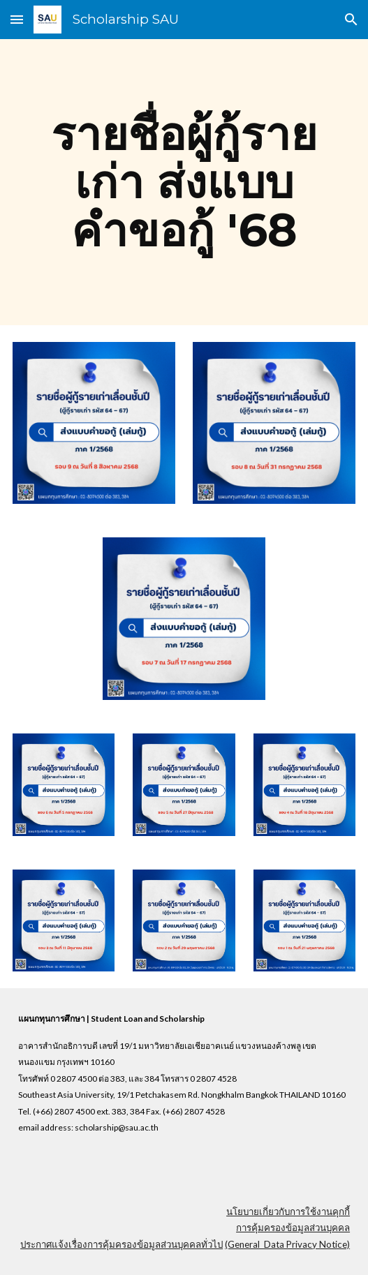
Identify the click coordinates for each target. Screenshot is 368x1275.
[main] (184, 182)
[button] (17, 19)
